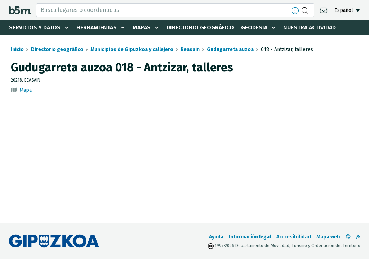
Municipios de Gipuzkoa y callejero (131, 49)
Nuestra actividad (309, 27)
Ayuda (216, 237)
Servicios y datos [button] (35, 27)
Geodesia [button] (254, 27)
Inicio (17, 49)
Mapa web (328, 237)
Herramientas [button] (96, 27)
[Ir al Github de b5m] (348, 237)
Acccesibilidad (293, 237)
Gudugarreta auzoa (230, 49)
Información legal (250, 237)
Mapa (25, 90)
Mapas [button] (142, 27)
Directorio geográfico (200, 27)
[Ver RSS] (358, 237)
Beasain (190, 49)
